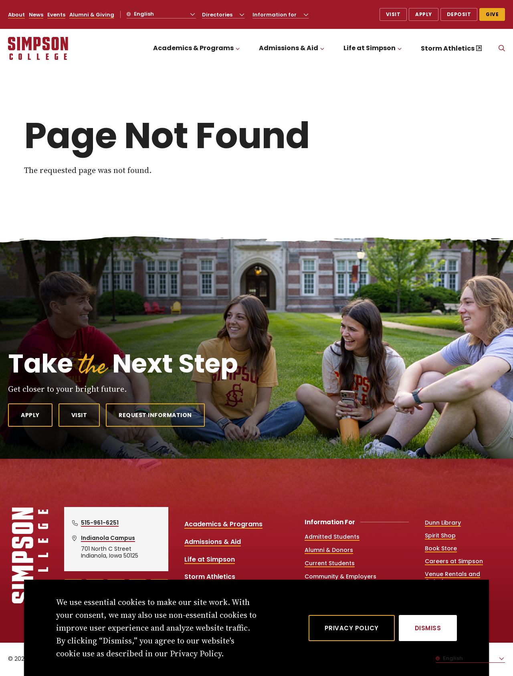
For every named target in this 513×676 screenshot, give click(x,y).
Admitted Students (332, 537)
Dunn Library (443, 523)
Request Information (155, 415)
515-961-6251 (100, 523)
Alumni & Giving (91, 14)
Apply (423, 14)
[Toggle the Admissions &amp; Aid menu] (322, 48)
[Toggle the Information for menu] (306, 14)
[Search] (502, 48)
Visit (393, 14)
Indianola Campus (108, 538)
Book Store (441, 548)
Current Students (330, 563)
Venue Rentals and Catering (452, 577)
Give (492, 14)
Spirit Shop (440, 535)
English (143, 14)
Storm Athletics (448, 48)
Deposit (459, 14)
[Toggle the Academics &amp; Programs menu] (238, 48)
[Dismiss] (428, 628)
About (16, 14)
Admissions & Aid (288, 48)
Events (56, 14)
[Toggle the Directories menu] (242, 14)
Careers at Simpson (454, 561)
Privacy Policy (352, 628)
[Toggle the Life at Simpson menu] (400, 48)
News (36, 14)
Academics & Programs (193, 48)
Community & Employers (340, 576)
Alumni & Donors (329, 550)
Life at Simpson (369, 48)
